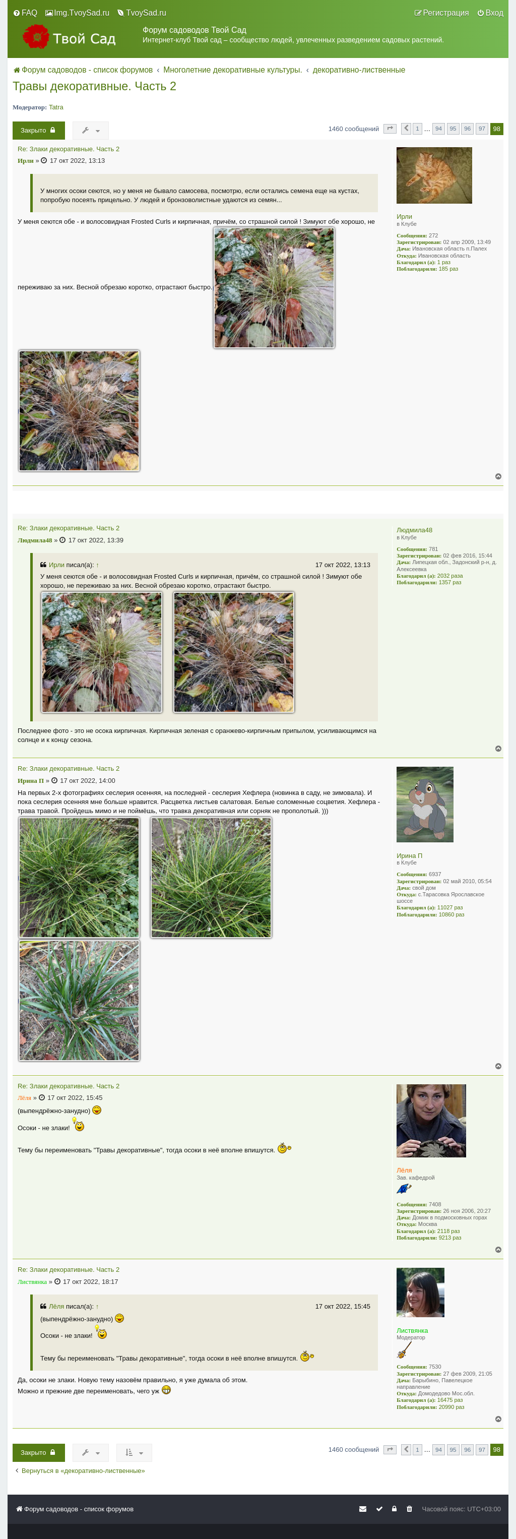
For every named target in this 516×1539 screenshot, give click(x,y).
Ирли (404, 216)
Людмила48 (414, 530)
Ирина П (409, 855)
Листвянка (412, 1330)
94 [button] (438, 128)
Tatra (56, 107)
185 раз (449, 269)
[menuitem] (25, 13)
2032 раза (450, 576)
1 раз (443, 262)
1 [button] (417, 128)
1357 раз (450, 582)
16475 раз (450, 1400)
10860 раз (452, 914)
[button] (390, 128)
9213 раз (450, 1238)
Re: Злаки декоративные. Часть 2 (68, 149)
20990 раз (452, 1407)
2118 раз (448, 1231)
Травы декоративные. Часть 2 (94, 86)
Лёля (404, 1170)
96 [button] (467, 128)
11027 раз (450, 907)
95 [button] (453, 128)
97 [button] (482, 128)
